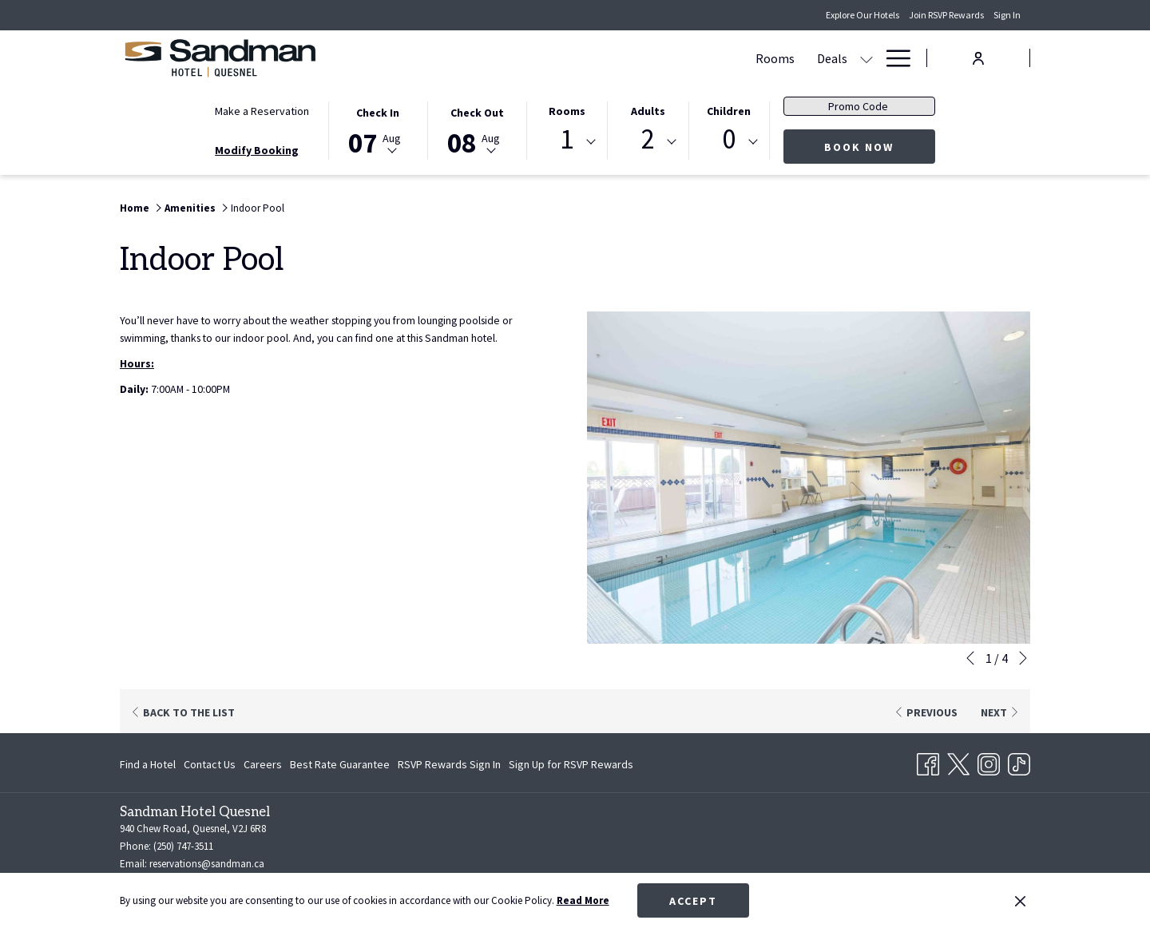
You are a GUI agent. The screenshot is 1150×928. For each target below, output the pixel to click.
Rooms (567, 111)
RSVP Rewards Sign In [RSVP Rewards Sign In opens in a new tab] (449, 767)
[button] (377, 129)
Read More (583, 900)
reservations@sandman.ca (206, 863)
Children (729, 111)
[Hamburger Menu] (892, 57)
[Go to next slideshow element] (1023, 658)
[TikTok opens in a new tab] (1019, 762)
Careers (263, 764)
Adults (648, 111)
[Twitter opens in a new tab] (958, 762)
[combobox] (567, 142)
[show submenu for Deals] (560, 57)
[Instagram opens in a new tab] (989, 762)
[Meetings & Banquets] (637, 57)
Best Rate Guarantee (340, 764)
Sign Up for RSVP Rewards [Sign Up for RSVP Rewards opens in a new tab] (571, 767)
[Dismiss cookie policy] (1020, 900)
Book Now (859, 147)
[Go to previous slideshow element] (970, 658)
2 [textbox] (648, 139)
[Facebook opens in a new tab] (928, 762)
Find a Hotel (148, 764)
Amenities (190, 208)
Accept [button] (693, 901)
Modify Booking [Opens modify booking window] (257, 150)
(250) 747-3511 (183, 846)
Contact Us (210, 764)
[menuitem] (150, 764)
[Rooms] (468, 57)
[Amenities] (819, 57)
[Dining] (751, 57)
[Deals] (525, 57)
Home (134, 208)
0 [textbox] (729, 139)
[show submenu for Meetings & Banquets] (714, 57)
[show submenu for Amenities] (866, 57)
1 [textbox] (566, 139)
